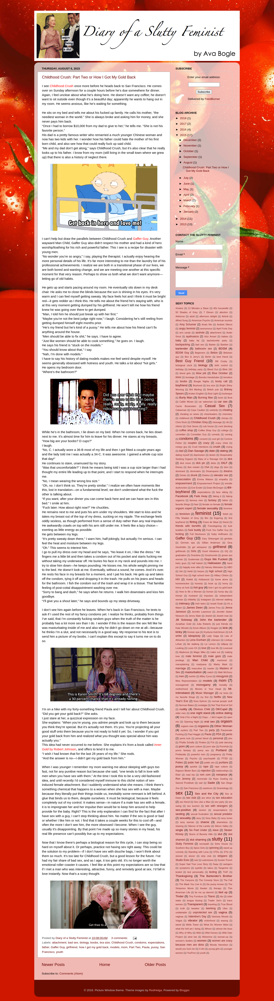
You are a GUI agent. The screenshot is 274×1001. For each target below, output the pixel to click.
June (187, 183)
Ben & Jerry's (192, 356)
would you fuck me (185, 949)
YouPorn (191, 953)
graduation (181, 555)
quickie (193, 766)
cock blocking (225, 426)
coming (228, 434)
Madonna (184, 652)
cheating (227, 410)
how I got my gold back (94, 947)
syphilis (199, 868)
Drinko (183, 475)
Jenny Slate (195, 616)
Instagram (206, 599)
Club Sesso (192, 426)
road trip (190, 774)
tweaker (195, 908)
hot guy (198, 587)
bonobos (227, 377)
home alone (221, 579)
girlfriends (181, 551)
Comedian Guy (199, 434)
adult (192, 316)
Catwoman (181, 410)
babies (225, 336)
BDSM (223, 348)
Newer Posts (53, 964)
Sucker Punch (225, 860)
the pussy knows (215, 884)
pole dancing (225, 742)
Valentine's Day (197, 916)
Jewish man (222, 616)
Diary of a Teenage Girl (210, 459)
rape (205, 766)
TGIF (225, 872)
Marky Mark (220, 664)
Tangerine (223, 868)
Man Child (200, 660)
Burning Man (205, 397)
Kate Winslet (182, 628)
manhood (222, 660)
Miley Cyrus (206, 676)
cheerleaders (210, 414)
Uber (225, 908)
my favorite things (185, 697)
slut (220, 834)
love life (215, 648)
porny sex (203, 750)
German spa (187, 542)
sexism (202, 810)
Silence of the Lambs (199, 826)
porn (182, 746)
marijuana (201, 664)
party (212, 730)
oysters (184, 730)
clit (227, 422)
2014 (183, 218)
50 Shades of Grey (187, 312)
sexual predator (223, 814)
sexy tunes (226, 818)
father (45, 947)
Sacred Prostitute (185, 783)
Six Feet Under (198, 830)
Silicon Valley (221, 826)
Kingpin (214, 628)
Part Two (134, 947)
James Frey (214, 607)
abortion (223, 312)
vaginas (179, 916)
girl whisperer (199, 547)
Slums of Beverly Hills (201, 834)
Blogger (184, 990)
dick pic (200, 463)
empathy (223, 479)
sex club (191, 797)
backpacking (183, 344)
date (212, 450)
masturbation (193, 672)
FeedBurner (212, 99)
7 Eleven (208, 312)
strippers (222, 855)
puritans (223, 762)
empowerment (184, 483)
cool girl (216, 439)
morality (223, 685)
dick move (185, 463)
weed (178, 924)
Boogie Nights (201, 381)
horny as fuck (182, 587)
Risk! (178, 774)
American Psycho (201, 320)
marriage (181, 668)
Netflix (217, 697)
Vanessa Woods (219, 916)
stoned (179, 856)
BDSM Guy (182, 352)
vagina (223, 912)
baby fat (194, 340)
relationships (222, 770)
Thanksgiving (184, 876)
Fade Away (200, 496)
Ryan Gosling (220, 778)
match (210, 672)
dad (181, 450)
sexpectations (220, 810)
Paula (146, 947)
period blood (201, 738)
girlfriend (71, 947)
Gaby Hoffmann (219, 534)
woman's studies (184, 940)
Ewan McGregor (215, 487)
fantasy (212, 500)
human (209, 591)
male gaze (214, 656)
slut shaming (198, 839)
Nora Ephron (200, 701)
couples (192, 442)
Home (104, 964)
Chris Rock (181, 422)
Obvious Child (201, 709)
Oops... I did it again (212, 717)
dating (224, 450)
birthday (180, 369)
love (203, 648)
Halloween (214, 563)
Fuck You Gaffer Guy (217, 530)
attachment (59, 942)
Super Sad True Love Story (193, 864)
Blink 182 (227, 369)
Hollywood (204, 579)
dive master (193, 467)
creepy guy (181, 447)
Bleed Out (212, 369)
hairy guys (181, 563)
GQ (226, 551)
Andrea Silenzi (224, 324)
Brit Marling (195, 389)
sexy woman (187, 822)
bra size (105, 942)
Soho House (221, 844)
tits (221, 896)
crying (229, 447)
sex (179, 793)
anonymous (206, 328)
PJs (212, 742)
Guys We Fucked (216, 559)
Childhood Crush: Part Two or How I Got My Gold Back (89, 77)
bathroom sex (203, 348)
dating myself (182, 455)
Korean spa (193, 632)
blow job (201, 373)
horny (225, 583)
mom (124, 947)
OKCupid (222, 709)
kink (225, 627)
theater (203, 888)
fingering (218, 518)
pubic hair (193, 762)
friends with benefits (188, 525)
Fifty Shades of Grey (187, 518)
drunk (194, 475)
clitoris (179, 426)
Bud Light (213, 393)
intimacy (184, 603)
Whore (208, 928)
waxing (224, 920)
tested (179, 872)
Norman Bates (186, 705)
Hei (181, 571)
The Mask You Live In (190, 884)
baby (178, 340)
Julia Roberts (204, 624)
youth (59, 952)
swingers (227, 864)
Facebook (182, 496)
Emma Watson (205, 479)
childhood (184, 418)
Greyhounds (211, 555)
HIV (178, 579)
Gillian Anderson (211, 542)
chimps (224, 418)
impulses (208, 595)
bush (220, 397)
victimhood (209, 920)
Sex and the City (206, 793)
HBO (229, 567)
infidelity (192, 599)
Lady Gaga (213, 636)
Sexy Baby (211, 818)
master (210, 668)
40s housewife (221, 308)
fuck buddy (194, 530)
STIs (226, 852)
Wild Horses (211, 932)
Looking (180, 648)
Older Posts (155, 964)
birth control (221, 365)
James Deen (194, 607)
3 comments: (120, 938)
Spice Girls (199, 848)
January (189, 211)
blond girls (185, 373)
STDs (216, 852)
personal (218, 738)
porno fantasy (183, 750)
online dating (224, 713)
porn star (211, 746)
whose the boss (224, 928)
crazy (206, 442)
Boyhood (197, 385)
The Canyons (187, 880)
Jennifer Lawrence (201, 611)
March (187, 200)
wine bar (192, 937)
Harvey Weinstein (214, 567)
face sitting (222, 492)
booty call (221, 381)
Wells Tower (192, 924)
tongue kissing (195, 900)
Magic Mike (200, 652)
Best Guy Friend (190, 361)
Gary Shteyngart (210, 538)
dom (226, 467)
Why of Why (185, 932)
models (114, 947)
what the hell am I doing (188, 928)
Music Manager (205, 693)
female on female (211, 504)
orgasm (226, 721)
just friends (222, 624)
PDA (218, 734)
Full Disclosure (198, 534)
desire (212, 455)
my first (204, 697)
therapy (218, 888)
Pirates (202, 742)
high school (215, 571)
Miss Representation (186, 681)
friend (226, 522)
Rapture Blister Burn (186, 770)
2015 (183, 135)
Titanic (211, 896)
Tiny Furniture (196, 896)
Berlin (208, 356)
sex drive (206, 798)
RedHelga (155, 990)
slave (216, 830)
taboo (210, 868)
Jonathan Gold (183, 624)
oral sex (209, 721)
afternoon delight (208, 316)
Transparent (195, 904)
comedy (216, 434)
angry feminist (187, 328)
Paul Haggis (194, 734)
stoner (192, 856)
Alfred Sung (182, 320)
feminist (203, 513)
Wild (198, 932)
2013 (183, 224)
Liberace (215, 640)
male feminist (194, 656)
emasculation (183, 479)
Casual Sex (215, 406)
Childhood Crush (122, 942)
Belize (214, 352)
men (181, 676)
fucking (180, 534)
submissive (207, 860)
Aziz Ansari (210, 336)
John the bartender (213, 619)
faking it (217, 496)
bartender (182, 348)
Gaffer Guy (58, 947)
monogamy (203, 684)
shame (205, 822)
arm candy (185, 332)
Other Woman (223, 726)
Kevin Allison (199, 628)
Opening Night (191, 721)
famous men (196, 500)
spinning (214, 847)
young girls (214, 949)
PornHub (224, 746)
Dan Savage (196, 450)
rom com (205, 774)
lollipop (224, 644)
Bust (230, 397)
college (224, 430)
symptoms (184, 868)
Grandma (195, 555)
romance (222, 774)
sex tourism (193, 806)
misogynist (222, 676)
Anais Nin (207, 324)
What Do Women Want (216, 924)
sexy (198, 818)
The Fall (228, 880)
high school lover (201, 575)
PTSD (225, 758)
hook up (212, 583)
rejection (206, 770)
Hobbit (189, 579)
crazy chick (222, 443)
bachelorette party (217, 340)
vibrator (192, 920)
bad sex (73, 942)
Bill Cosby (221, 361)
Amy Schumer (187, 324)
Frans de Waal (210, 522)
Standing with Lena (198, 852)
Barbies (224, 344)
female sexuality (207, 508)
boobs (94, 942)
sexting (180, 814)
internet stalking (224, 599)
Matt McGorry (225, 672)
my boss (223, 693)
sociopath (204, 844)
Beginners (200, 352)
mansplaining (182, 664)
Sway (215, 864)
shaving (179, 826)
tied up (223, 892)
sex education (224, 797)
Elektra (206, 475)
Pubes (179, 762)
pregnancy (215, 754)
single (179, 830)
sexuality (185, 818)
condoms (140, 942)
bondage (189, 377)
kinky (179, 632)
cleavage (217, 422)
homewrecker (182, 583)
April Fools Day (224, 328)
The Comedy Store (209, 880)
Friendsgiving (215, 526)
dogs (216, 467)
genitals (228, 538)
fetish (225, 514)
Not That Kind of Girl (221, 705)
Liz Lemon (210, 644)
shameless (222, 822)
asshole (200, 332)
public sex (209, 762)
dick (230, 459)
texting (213, 872)
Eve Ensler (197, 487)
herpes (200, 571)
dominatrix (195, 471)
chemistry (227, 414)
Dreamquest (212, 471)
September (190, 156)
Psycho (193, 758)
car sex (223, 401)
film (206, 518)
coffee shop (186, 430)
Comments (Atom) (71, 973)
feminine (227, 508)
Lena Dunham (198, 639)
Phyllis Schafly (186, 742)
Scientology (223, 788)
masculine (197, 668)
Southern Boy (183, 848)
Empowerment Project (208, 483)
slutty (217, 839)
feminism (184, 513)
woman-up (222, 937)
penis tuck (185, 738)
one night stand (200, 713)
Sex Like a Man (202, 802)
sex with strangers (216, 805)
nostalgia (202, 705)
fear (196, 504)
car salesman (205, 401)
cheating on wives (189, 414)
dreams (228, 471)
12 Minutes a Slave (198, 308)
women (202, 940)
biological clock (184, 365)
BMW (178, 377)
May (186, 189)
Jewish (208, 616)
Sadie (211, 782)
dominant (180, 471)
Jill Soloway (184, 619)
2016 (183, 129)
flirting (193, 522)
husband (193, 595)
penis (229, 734)
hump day (223, 591)
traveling (212, 904)
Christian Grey (199, 422)
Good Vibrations (210, 551)
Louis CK (192, 648)
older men (181, 713)
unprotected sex (202, 912)
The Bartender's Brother (216, 876)
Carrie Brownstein (186, 406)
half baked (197, 563)
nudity (183, 709)
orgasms (203, 726)
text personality (195, 872)
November (190, 145)
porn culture (196, 746)
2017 (183, 123)
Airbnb (225, 316)
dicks (213, 463)
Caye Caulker (198, 410)
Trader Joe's (215, 900)
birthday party (195, 369)
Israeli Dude (216, 603)
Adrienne (180, 316)
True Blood (226, 904)
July (186, 177)
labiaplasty (194, 635)
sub (196, 860)
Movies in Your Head (208, 689)
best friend (222, 356)
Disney (179, 467)
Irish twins (200, 603)
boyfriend (182, 385)
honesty (199, 583)
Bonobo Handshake (209, 377)
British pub (213, 389)
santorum (208, 788)
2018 (183, 118)
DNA (206, 467)
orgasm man (187, 726)
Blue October (220, 373)
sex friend (185, 802)
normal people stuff (222, 701)
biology (84, 942)
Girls (193, 551)
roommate (202, 778)
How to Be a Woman (190, 591)
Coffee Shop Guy (207, 430)
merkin (192, 676)
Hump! (179, 595)
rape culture (221, 766)
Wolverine (207, 937)
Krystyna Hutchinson (214, 632)
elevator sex (221, 475)
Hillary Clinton (221, 575)
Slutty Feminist (184, 843)
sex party (219, 802)
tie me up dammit (204, 892)
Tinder (180, 896)
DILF (224, 463)
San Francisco (191, 788)
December (190, 140)
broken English (196, 393)
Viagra (179, 920)
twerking (211, 908)
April (186, 194)
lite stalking (193, 644)
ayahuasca (192, 336)
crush (216, 446)
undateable (181, 912)
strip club (206, 856)
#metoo (179, 308)
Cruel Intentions (200, 447)
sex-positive (183, 809)
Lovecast (227, 648)
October (189, 151)
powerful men (198, 754)
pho (230, 738)
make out (215, 652)
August (188, 162)
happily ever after (192, 567)
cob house (208, 426)
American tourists (223, 320)
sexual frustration (200, 814)
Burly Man (185, 397)
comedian (181, 434)
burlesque (227, 393)
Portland (221, 750)
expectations (156, 942)
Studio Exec (182, 860)
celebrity (213, 410)
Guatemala (193, 559)
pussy (154, 947)
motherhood (182, 689)
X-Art (201, 949)
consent (204, 439)
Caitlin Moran (186, 401)
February (189, 206)
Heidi (190, 571)
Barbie (212, 344)
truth (182, 908)
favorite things (183, 504)
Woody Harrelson (219, 944)
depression (199, 455)
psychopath (209, 758)
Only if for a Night (189, 717)
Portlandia (181, 754)
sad (201, 783)
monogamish (182, 685)
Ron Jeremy (183, 778)
